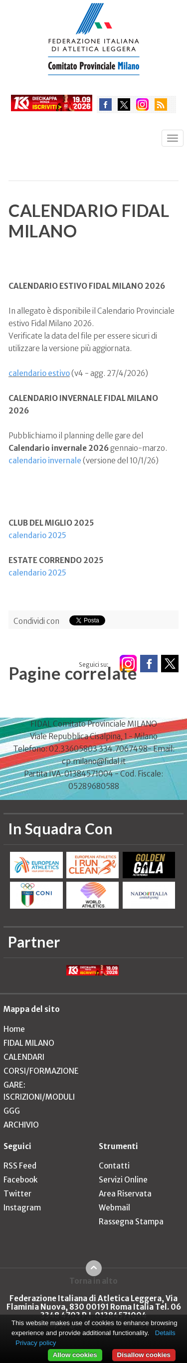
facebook (105, 104)
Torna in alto (93, 1280)
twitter (124, 104)
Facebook (20, 1179)
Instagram (22, 1207)
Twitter (17, 1193)
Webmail (114, 1207)
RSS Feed (19, 1165)
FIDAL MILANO (28, 1043)
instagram (142, 104)
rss (161, 104)
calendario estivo (39, 373)
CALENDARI (23, 1057)
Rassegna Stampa (131, 1221)
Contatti (114, 1165)
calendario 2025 (37, 535)
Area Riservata (125, 1193)
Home (14, 1029)
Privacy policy (35, 1343)
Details (165, 1333)
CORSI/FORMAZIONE (41, 1071)
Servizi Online (123, 1179)
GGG (11, 1111)
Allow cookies (75, 1355)
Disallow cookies (144, 1355)
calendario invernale (44, 460)
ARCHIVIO (21, 1125)
